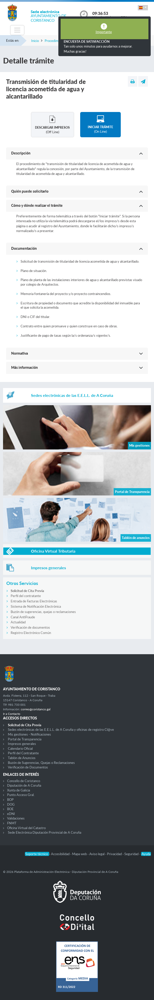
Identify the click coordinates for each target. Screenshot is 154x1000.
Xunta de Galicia (18, 790)
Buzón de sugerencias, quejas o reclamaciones (43, 612)
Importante (104, 32)
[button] (143, 7)
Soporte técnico (37, 854)
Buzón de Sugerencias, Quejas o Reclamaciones (41, 763)
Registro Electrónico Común (31, 633)
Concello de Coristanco (23, 781)
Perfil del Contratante (23, 753)
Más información (24, 367)
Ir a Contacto (11, 714)
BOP (10, 800)
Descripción (20, 153)
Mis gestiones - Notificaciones (29, 734)
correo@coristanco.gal (35, 709)
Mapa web (80, 854)
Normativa (19, 353)
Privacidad (115, 854)
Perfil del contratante (26, 596)
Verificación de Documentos (28, 767)
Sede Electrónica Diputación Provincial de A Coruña (44, 832)
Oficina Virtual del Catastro (26, 828)
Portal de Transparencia (24, 739)
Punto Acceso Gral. (21, 795)
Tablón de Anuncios (22, 758)
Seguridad (131, 854)
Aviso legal (97, 854)
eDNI (11, 814)
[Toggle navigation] (17, 30)
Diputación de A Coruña (24, 785)
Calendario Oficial (20, 748)
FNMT (11, 823)
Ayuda (146, 854)
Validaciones (16, 818)
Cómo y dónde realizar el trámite (37, 205)
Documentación (24, 248)
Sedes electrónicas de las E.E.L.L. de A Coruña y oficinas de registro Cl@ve (61, 730)
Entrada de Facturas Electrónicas (34, 601)
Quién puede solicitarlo (29, 191)
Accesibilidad (60, 854)
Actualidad (18, 622)
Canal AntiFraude (23, 617)
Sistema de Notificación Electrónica (36, 606)
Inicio (35, 41)
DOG (11, 804)
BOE (10, 809)
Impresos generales (22, 744)
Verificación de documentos (30, 627)
